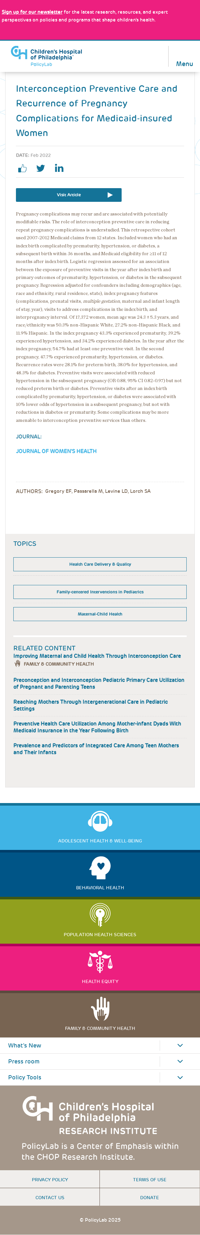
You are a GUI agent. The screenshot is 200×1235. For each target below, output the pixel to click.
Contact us (49, 1197)
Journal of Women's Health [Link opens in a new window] (56, 451)
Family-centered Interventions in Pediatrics (100, 592)
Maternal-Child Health (100, 614)
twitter (43, 168)
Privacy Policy (50, 1180)
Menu (184, 63)
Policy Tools (24, 1077)
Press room (24, 1061)
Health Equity (100, 981)
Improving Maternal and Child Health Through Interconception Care (97, 656)
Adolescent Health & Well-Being (100, 841)
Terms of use (150, 1180)
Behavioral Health (100, 888)
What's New (24, 1045)
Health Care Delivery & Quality (100, 564)
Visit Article (69, 195)
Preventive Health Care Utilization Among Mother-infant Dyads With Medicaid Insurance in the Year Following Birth (97, 727)
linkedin (61, 168)
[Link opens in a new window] (32, 12)
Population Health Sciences (100, 934)
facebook (25, 168)
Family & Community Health (59, 664)
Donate (149, 1197)
